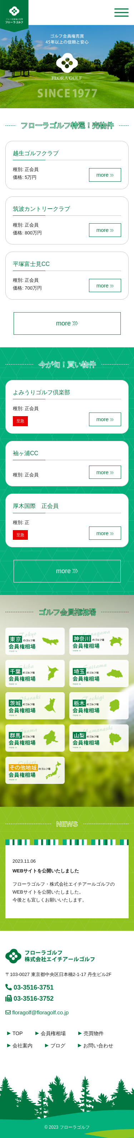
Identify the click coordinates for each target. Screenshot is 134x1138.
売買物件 (94, 1033)
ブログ (57, 1045)
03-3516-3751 (29, 987)
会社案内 (23, 1045)
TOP (18, 1033)
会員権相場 (53, 1033)
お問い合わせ (98, 1045)
